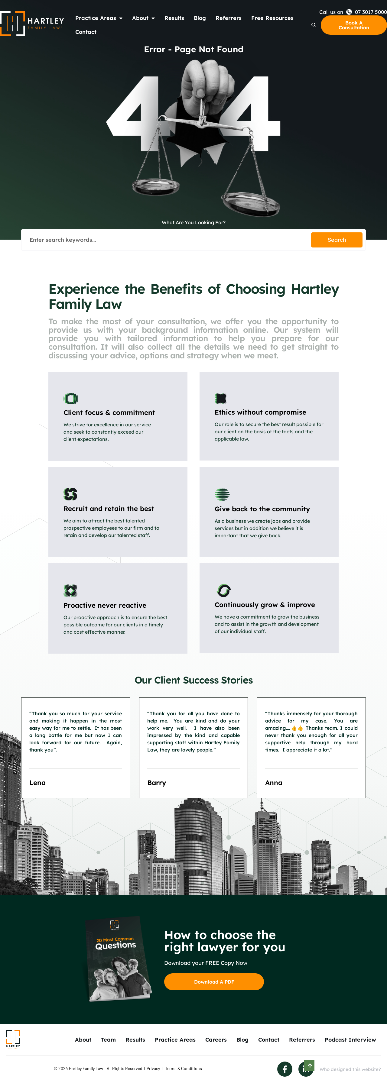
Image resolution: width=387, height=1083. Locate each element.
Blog (200, 18)
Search (337, 239)
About (143, 18)
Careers (216, 1039)
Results (174, 18)
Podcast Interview (350, 1039)
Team (108, 1039)
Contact (85, 31)
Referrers (229, 18)
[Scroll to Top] (309, 1065)
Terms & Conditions (183, 1068)
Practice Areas (98, 18)
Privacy (153, 1068)
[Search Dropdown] (313, 25)
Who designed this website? (350, 1069)
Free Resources (272, 18)
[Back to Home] (32, 23)
